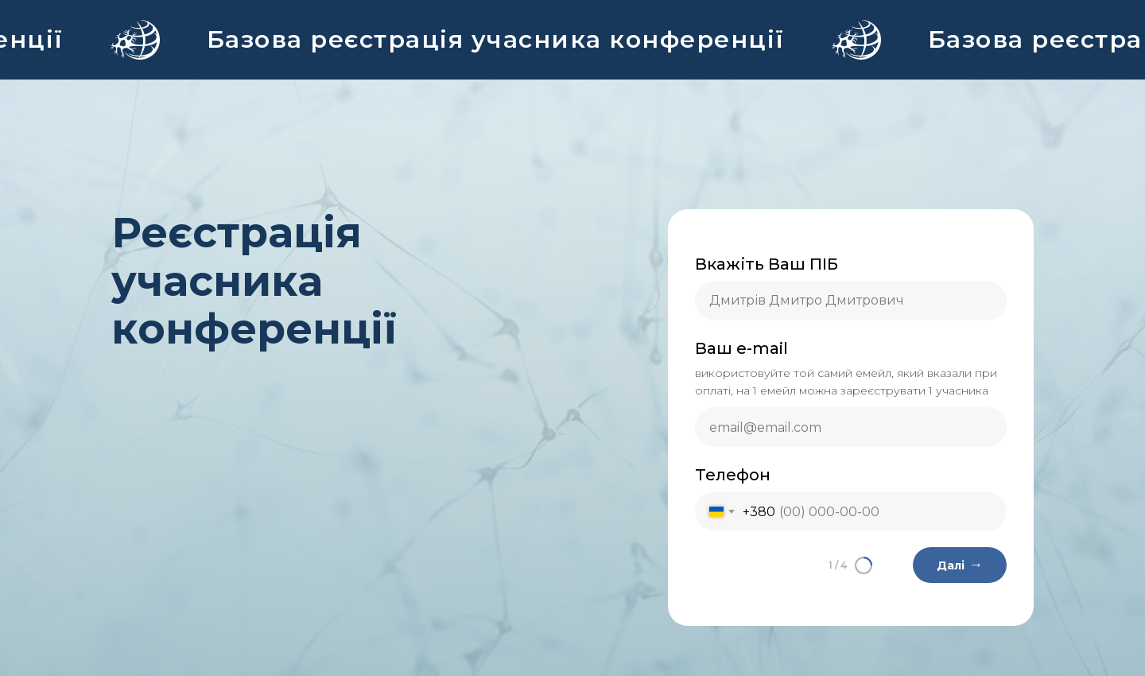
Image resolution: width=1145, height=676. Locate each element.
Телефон (732, 474)
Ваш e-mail (741, 348)
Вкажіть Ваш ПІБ (766, 264)
